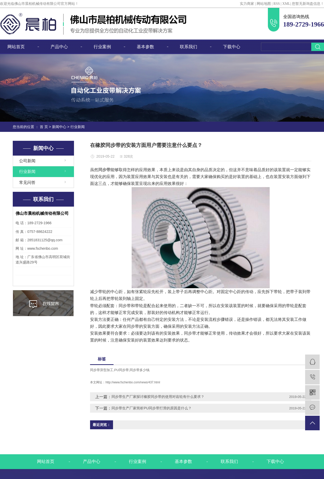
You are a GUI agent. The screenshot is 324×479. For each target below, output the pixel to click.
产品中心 (59, 46)
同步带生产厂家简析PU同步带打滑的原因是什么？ (151, 408)
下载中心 (231, 46)
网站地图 (264, 4)
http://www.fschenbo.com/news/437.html (132, 382)
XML (286, 4)
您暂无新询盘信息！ (308, 4)
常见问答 (27, 182)
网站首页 (16, 46)
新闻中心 (59, 127)
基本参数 (145, 46)
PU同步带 (121, 370)
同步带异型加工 (101, 370)
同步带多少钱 (139, 370)
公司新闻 (27, 161)
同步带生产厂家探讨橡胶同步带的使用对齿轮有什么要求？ (157, 397)
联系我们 (188, 46)
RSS (276, 4)
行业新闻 (77, 127)
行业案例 (102, 46)
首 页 (44, 127)
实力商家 (247, 4)
